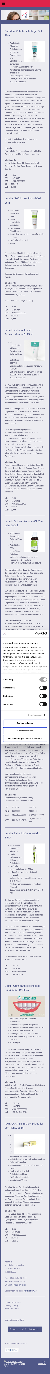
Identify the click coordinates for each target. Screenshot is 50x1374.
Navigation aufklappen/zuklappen (25, 3)
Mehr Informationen (25, 660)
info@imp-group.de (18, 1285)
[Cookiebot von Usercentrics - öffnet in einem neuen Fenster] (35, 634)
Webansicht (42, 1364)
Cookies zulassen (25, 723)
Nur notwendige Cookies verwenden (25, 738)
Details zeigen (34, 715)
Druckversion (10, 1362)
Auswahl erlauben (24, 731)
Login (44, 1361)
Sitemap (20, 1362)
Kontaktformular (30, 1291)
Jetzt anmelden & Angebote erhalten (25, 1329)
